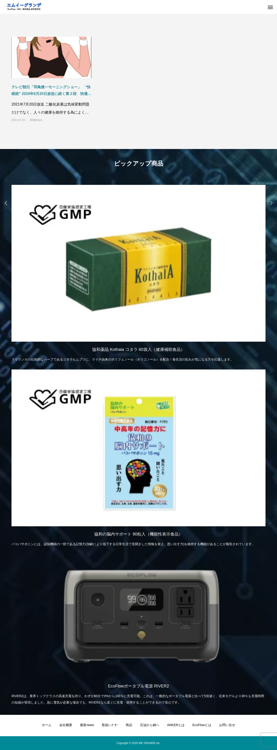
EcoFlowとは (201, 725)
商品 (129, 725)
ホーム (46, 725)
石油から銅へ (149, 725)
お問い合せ (227, 725)
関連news (36, 120)
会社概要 (65, 725)
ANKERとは (176, 725)
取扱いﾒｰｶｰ (110, 725)
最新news (87, 725)
